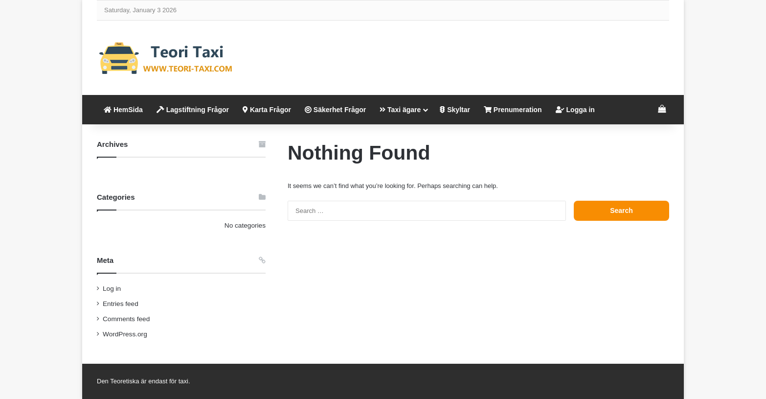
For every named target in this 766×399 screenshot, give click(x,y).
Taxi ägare (400, 110)
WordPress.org (125, 334)
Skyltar (455, 110)
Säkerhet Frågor (335, 110)
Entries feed (120, 303)
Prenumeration (513, 110)
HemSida (123, 110)
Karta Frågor (267, 110)
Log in (112, 288)
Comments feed (126, 319)
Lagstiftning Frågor (193, 110)
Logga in (575, 110)
